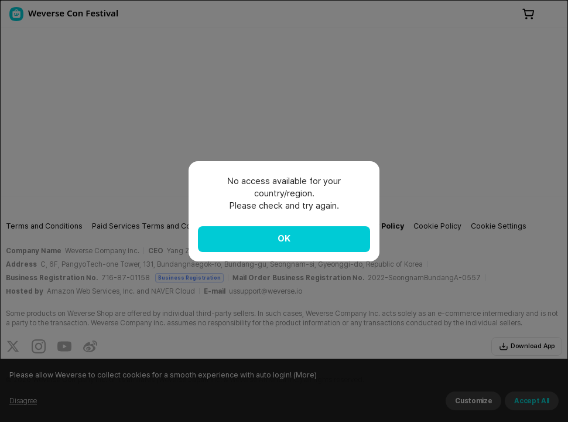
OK (284, 238)
